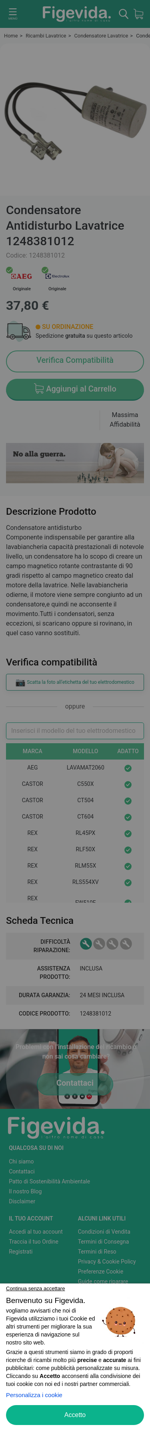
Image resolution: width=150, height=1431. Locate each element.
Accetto (75, 1414)
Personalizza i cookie (34, 1395)
